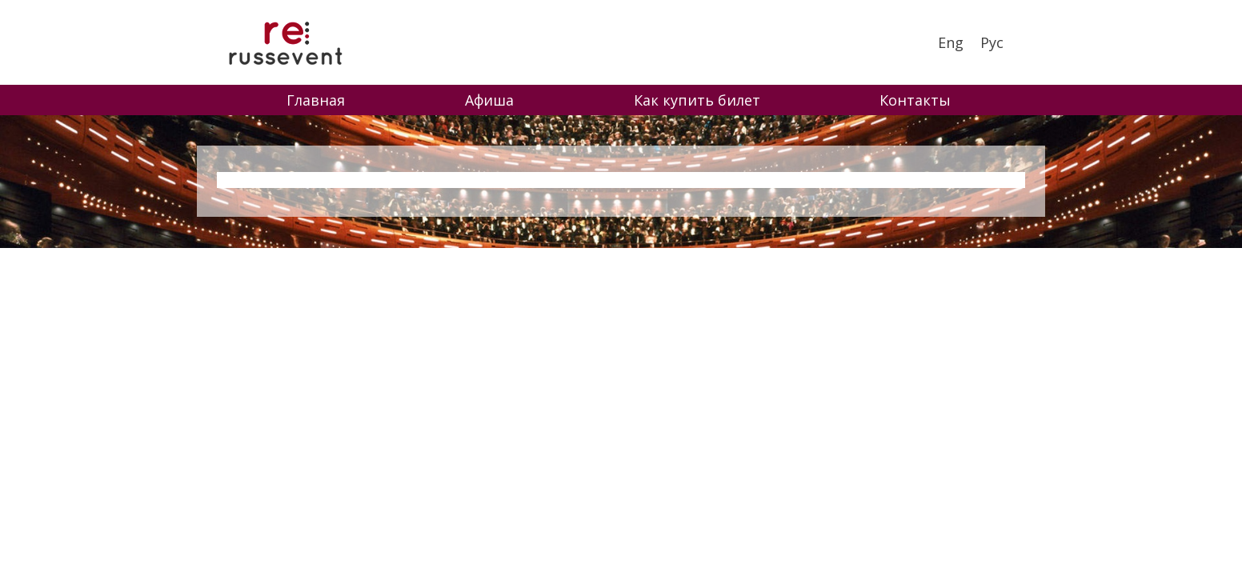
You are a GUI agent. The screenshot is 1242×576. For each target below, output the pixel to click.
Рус (992, 42)
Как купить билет (697, 100)
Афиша (489, 100)
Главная (315, 100)
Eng (951, 42)
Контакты (915, 100)
